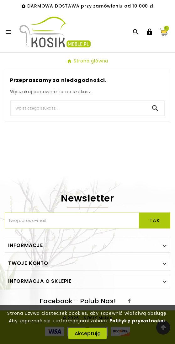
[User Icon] (149, 32)
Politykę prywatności (137, 321)
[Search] (78, 108)
